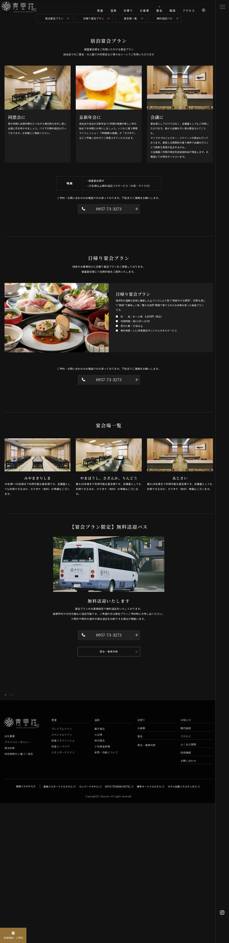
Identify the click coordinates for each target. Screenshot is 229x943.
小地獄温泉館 (102, 886)
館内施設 (186, 868)
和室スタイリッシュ (63, 880)
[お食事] (144, 12)
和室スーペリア (60, 886)
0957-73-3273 (102, 353)
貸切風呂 (100, 880)
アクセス (186, 876)
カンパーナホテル (89, 926)
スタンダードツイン (63, 892)
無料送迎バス (164, 162)
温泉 (97, 860)
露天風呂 (100, 869)
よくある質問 (188, 884)
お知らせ (186, 860)
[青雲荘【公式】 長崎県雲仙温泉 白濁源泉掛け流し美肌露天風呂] (24, 12)
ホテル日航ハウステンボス (182, 926)
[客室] (100, 12)
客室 (54, 860)
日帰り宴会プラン (93, 162)
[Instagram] (222, 912)
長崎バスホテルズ (25, 926)
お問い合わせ (188, 901)
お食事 (141, 868)
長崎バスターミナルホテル (58, 926)
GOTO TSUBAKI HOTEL (117, 926)
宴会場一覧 (130, 162)
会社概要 (10, 876)
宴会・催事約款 (109, 791)
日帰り (141, 860)
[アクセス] (189, 12)
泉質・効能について (106, 892)
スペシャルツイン (61, 875)
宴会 (140, 876)
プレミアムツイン (61, 869)
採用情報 (186, 892)
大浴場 (98, 875)
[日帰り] (128, 12)
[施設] (172, 12)
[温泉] (113, 12)
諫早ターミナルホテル (149, 926)
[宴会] (159, 11)
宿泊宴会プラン (54, 162)
